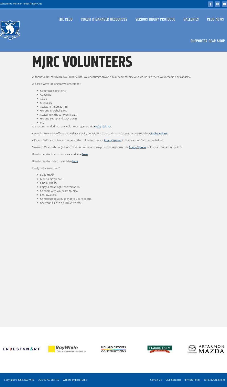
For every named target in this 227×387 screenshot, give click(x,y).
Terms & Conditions (214, 379)
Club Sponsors (173, 379)
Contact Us (156, 379)
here (85, 154)
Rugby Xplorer (102, 126)
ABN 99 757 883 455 (49, 379)
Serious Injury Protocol (156, 19)
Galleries (192, 19)
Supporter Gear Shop (208, 40)
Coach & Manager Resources (105, 19)
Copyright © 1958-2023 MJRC (19, 379)
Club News (215, 19)
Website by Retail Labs (75, 379)
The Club (66, 19)
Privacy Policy (192, 379)
